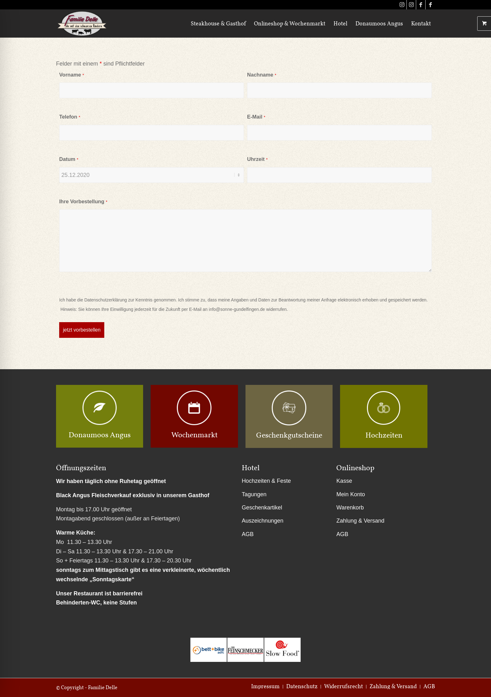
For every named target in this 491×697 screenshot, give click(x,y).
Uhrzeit (257, 159)
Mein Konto (350, 494)
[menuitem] (218, 23)
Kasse (344, 481)
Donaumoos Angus (100, 434)
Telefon (69, 117)
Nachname (261, 75)
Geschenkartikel (262, 507)
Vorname (71, 75)
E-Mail (256, 117)
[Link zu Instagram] (401, 4)
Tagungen (254, 494)
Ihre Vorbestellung (83, 202)
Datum (68, 159)
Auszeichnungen (262, 521)
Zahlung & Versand (360, 521)
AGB (248, 534)
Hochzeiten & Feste (266, 481)
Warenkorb (350, 507)
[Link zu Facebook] (420, 4)
